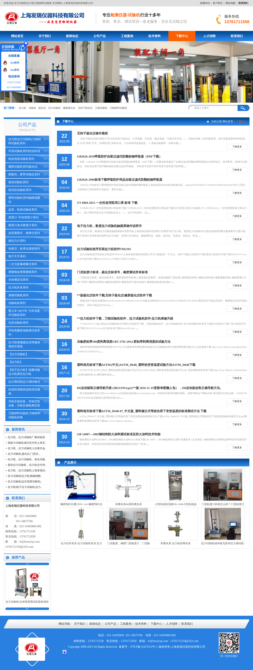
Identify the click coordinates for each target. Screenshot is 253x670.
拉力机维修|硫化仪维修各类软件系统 (24, 344)
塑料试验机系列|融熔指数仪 (24, 199)
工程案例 (127, 36)
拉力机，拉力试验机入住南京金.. (27, 448)
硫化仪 (42, 108)
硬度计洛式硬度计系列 (22, 225)
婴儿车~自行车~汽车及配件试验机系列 (24, 312)
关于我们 (45, 36)
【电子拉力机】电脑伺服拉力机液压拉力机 (24, 371)
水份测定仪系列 (18, 279)
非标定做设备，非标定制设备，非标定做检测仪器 (24, 403)
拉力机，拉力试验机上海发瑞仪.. (27, 470)
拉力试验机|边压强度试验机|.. (25, 481)
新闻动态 (72, 36)
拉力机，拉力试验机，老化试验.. (27, 459)
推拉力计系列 (17, 240)
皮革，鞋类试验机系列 (22, 209)
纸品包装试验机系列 (21, 158)
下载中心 (182, 36)
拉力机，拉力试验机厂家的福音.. (27, 437)
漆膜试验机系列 (18, 295)
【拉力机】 (15, 362)
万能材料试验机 (118, 108)
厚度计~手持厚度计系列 (23, 217)
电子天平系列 (17, 256)
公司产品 (99, 36)
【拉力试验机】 (18, 354)
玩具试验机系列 (18, 322)
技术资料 (154, 36)
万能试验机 (101, 108)
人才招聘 (209, 36)
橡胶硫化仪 (69, 108)
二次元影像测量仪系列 (22, 264)
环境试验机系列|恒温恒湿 (24, 151)
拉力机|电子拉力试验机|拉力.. (25, 487)
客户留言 (218, 3)
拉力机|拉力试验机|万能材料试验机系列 (24, 141)
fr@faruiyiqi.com (30, 541)
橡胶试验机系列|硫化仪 (23, 166)
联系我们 (237, 36)
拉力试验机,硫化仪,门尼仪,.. (24, 453)
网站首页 (17, 36)
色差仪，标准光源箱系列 (24, 248)
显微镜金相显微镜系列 (22, 271)
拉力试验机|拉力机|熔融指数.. (25, 475)
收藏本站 (205, 3)
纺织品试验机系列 (19, 190)
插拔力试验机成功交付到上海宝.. (27, 442)
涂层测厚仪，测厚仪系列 (24, 233)
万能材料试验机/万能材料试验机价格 (24, 415)
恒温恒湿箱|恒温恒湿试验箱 (24, 391)
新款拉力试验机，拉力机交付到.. (27, 464)
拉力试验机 (54, 108)
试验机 (32, 108)
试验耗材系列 (17, 303)
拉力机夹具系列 (18, 287)
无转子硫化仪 (85, 108)
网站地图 (230, 3)
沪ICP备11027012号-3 (143, 646)
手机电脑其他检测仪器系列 (24, 332)
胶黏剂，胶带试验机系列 (24, 174)
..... (152, 138)
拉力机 (22, 108)
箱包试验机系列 (18, 182)
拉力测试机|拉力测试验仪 (24, 381)
